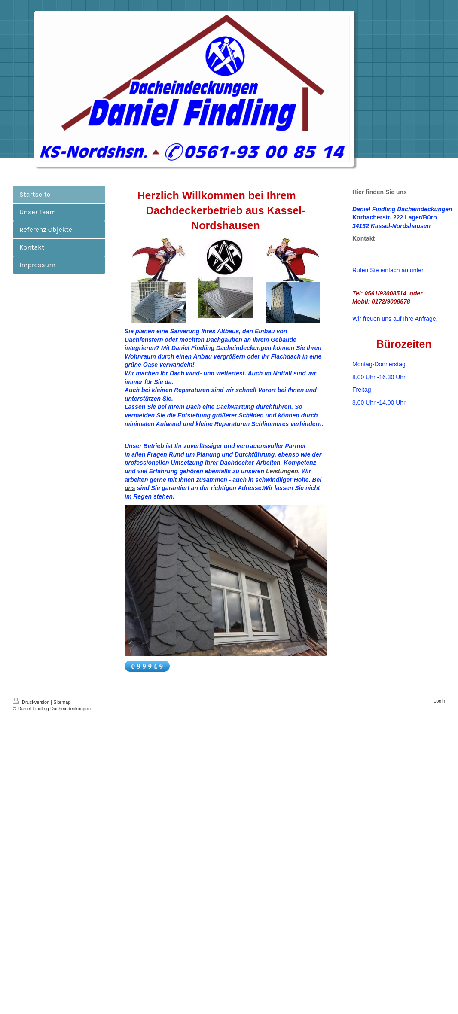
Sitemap (61, 702)
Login (439, 700)
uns (130, 487)
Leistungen (282, 471)
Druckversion (32, 702)
